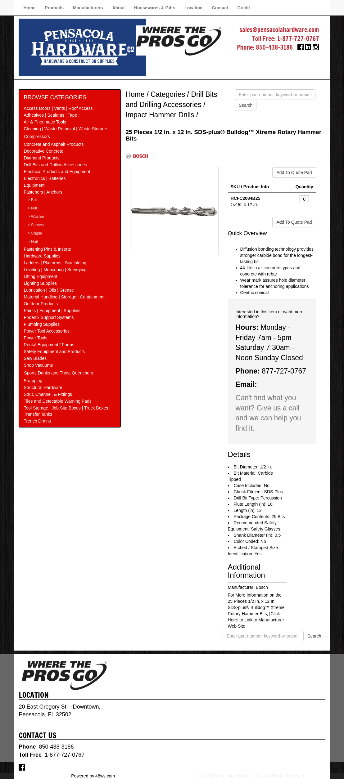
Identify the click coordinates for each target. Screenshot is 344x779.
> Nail (33, 242)
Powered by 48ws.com (93, 775)
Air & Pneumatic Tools (45, 121)
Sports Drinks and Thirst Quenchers (58, 372)
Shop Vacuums (38, 365)
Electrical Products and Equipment (57, 171)
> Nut (32, 208)
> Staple (35, 233)
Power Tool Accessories (47, 331)
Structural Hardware (43, 387)
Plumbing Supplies (42, 324)
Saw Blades (35, 358)
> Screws (36, 225)
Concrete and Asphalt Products (54, 144)
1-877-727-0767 (298, 38)
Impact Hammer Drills (159, 115)
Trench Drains (37, 421)
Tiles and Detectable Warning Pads (57, 401)
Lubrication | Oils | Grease (49, 290)
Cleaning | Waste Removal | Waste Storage (65, 128)
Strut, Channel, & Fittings (48, 394)
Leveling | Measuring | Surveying (55, 269)
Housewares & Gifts (154, 7)
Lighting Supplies (40, 283)
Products (54, 7)
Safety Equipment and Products (54, 351)
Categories (168, 94)
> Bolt (33, 200)
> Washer (36, 216)
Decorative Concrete (43, 151)
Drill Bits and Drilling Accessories (55, 164)
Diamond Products (41, 157)
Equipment (34, 185)
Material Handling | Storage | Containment (64, 296)
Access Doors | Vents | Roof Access (58, 108)
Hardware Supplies (42, 255)
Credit (244, 7)
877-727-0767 (284, 371)
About (118, 7)
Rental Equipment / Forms (49, 344)
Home (29, 7)
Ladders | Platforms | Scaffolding (55, 262)
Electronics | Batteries (45, 178)
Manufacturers (88, 7)
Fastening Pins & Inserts (47, 249)
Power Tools (35, 337)
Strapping (33, 380)
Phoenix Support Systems (49, 317)
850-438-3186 (274, 47)
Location (193, 7)
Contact (220, 7)
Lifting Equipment (40, 276)
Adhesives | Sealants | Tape (50, 115)
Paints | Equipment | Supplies (52, 310)
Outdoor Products (41, 303)
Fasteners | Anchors (43, 192)
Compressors (37, 136)
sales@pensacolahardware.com (279, 29)
